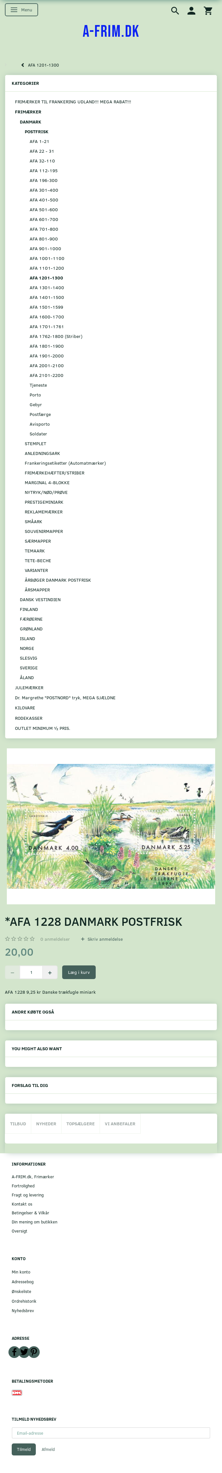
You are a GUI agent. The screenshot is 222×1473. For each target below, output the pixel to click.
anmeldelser (55, 939)
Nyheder (46, 1123)
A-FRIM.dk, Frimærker (33, 1176)
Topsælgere (80, 1123)
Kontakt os (22, 1204)
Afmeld (48, 1449)
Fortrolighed (23, 1185)
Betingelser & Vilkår (30, 1212)
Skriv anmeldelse (104, 939)
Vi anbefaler (120, 1123)
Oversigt (19, 1231)
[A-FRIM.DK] (111, 32)
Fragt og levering (28, 1194)
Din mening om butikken (34, 1221)
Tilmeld (24, 1449)
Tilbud (18, 1123)
